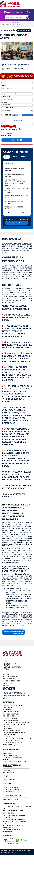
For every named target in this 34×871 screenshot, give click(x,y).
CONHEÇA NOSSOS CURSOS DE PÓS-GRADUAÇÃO (13, 632)
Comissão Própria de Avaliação (14, 724)
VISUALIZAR (16, 223)
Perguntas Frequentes (11, 730)
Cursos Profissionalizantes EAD (14, 761)
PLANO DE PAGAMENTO (7, 107)
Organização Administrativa (13, 706)
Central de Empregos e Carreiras (15, 732)
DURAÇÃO (4, 102)
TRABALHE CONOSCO (9, 679)
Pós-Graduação (8, 772)
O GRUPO (6, 675)
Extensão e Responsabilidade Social (16, 722)
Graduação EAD (8, 753)
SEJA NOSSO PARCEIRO (10, 677)
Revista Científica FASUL (11, 741)
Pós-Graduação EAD (10, 755)
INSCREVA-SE (17, 140)
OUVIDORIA (6, 685)
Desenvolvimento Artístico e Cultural (17, 739)
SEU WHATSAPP (5, 96)
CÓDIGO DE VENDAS (27, 115)
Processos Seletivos (10, 714)
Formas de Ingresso (10, 718)
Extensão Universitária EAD (13, 757)
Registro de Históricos (11, 789)
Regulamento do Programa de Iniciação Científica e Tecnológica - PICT (15, 821)
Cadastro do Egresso (10, 734)
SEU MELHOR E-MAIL (7, 91)
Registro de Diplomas (10, 787)
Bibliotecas (7, 737)
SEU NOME (4, 80)
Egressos (6, 726)
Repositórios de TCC (10, 791)
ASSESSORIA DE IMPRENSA (11, 681)
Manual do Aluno (9, 780)
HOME (2, 23)
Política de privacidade (27, 851)
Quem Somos (7, 710)
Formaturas (7, 728)
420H (15, 157)
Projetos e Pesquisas (10, 720)
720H (23, 157)
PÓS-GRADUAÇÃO (12, 23)
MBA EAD (6, 759)
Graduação (7, 770)
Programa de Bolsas (10, 799)
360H (6, 157)
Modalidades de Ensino (11, 712)
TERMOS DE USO (8, 683)
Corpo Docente (8, 708)
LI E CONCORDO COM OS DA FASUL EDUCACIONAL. (11, 115)
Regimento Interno (9, 716)
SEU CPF (3, 85)
